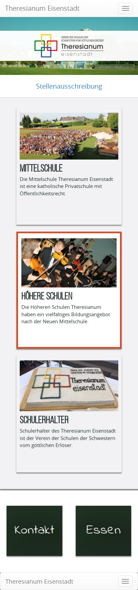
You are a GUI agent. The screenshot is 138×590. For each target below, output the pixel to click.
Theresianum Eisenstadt (42, 8)
